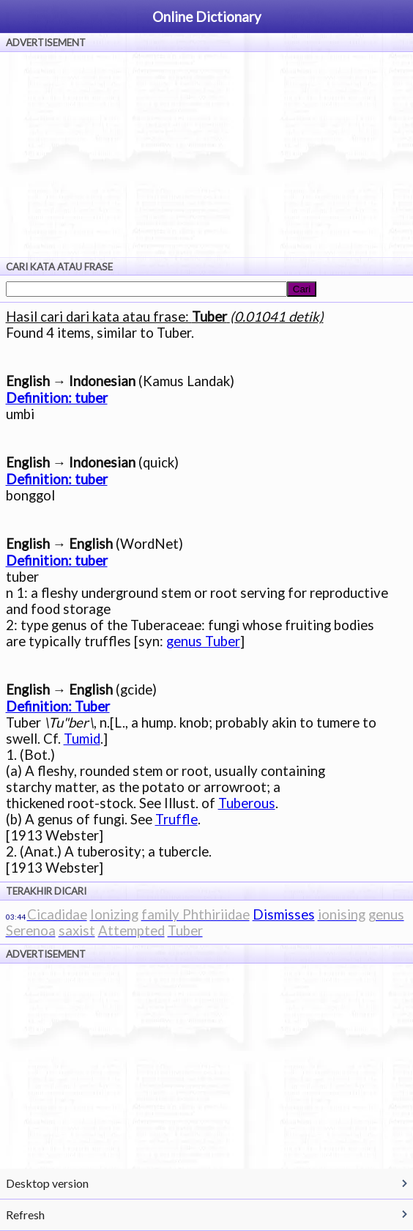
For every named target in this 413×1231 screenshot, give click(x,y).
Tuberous (246, 803)
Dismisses (284, 914)
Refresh (25, 1214)
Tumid (82, 739)
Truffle (176, 819)
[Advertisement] (206, 154)
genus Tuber (203, 641)
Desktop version (47, 1183)
